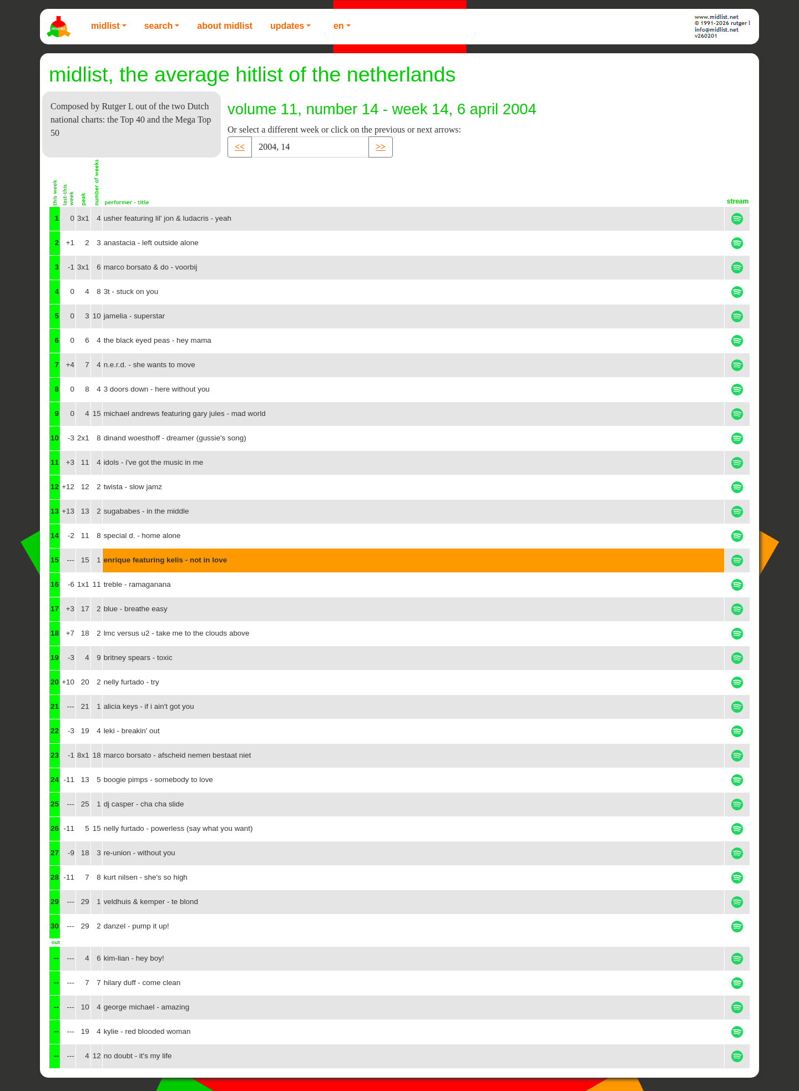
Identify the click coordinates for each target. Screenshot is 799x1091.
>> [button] (381, 146)
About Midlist (224, 26)
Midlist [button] (105, 26)
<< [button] (240, 146)
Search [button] (158, 26)
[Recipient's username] (310, 147)
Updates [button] (287, 26)
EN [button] (338, 26)
